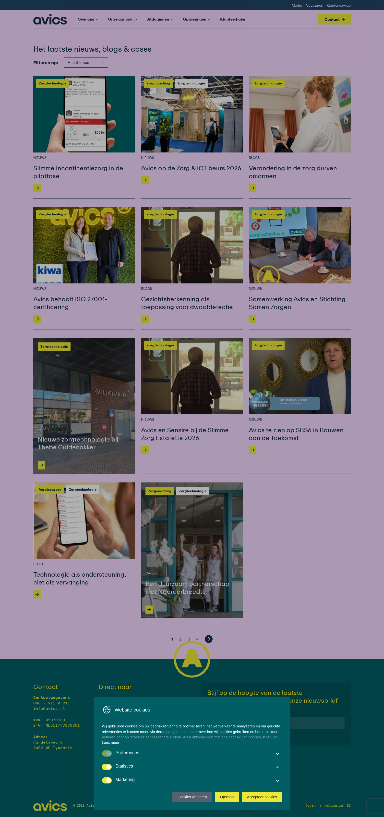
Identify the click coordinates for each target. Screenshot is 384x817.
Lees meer (110, 742)
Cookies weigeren (192, 797)
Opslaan (227, 797)
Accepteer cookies (262, 797)
